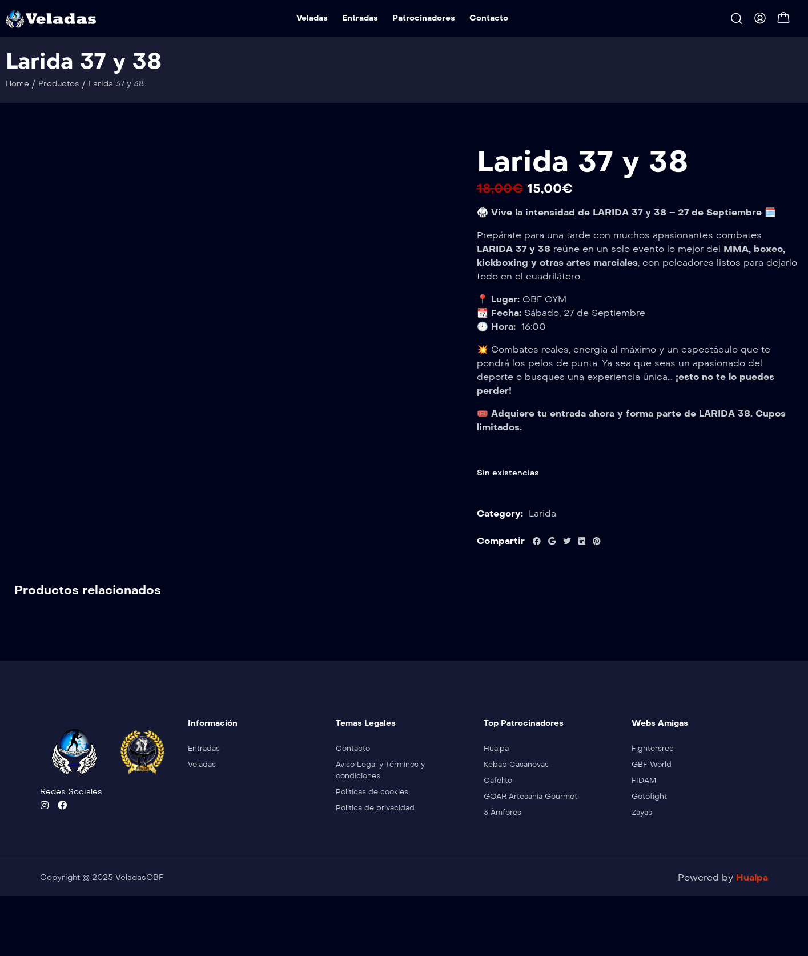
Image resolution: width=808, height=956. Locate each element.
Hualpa (752, 937)
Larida (542, 513)
